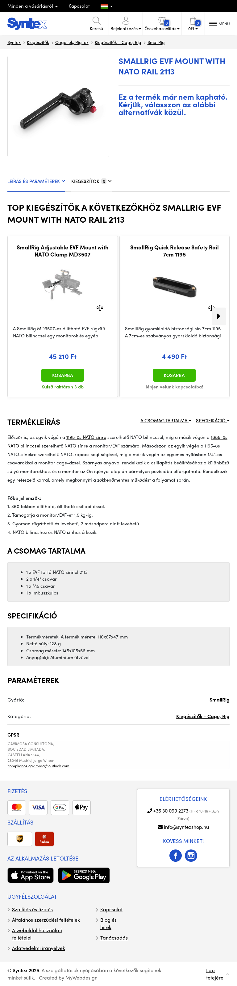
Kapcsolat (79, 5)
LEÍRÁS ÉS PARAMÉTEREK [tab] (36, 181)
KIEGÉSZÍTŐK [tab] (91, 181)
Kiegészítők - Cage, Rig (118, 42)
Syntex (14, 42)
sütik (29, 977)
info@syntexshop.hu (186, 826)
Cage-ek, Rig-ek (72, 42)
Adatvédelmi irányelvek (38, 948)
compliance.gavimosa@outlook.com (38, 766)
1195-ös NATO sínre (86, 437)
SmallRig (156, 42)
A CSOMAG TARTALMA (165, 420)
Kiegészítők (38, 42)
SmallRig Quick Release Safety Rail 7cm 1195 (174, 251)
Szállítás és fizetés (32, 909)
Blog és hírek (108, 923)
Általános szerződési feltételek (46, 919)
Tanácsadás (114, 937)
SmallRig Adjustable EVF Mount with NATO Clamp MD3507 (62, 251)
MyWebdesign (81, 977)
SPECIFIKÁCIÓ (213, 420)
